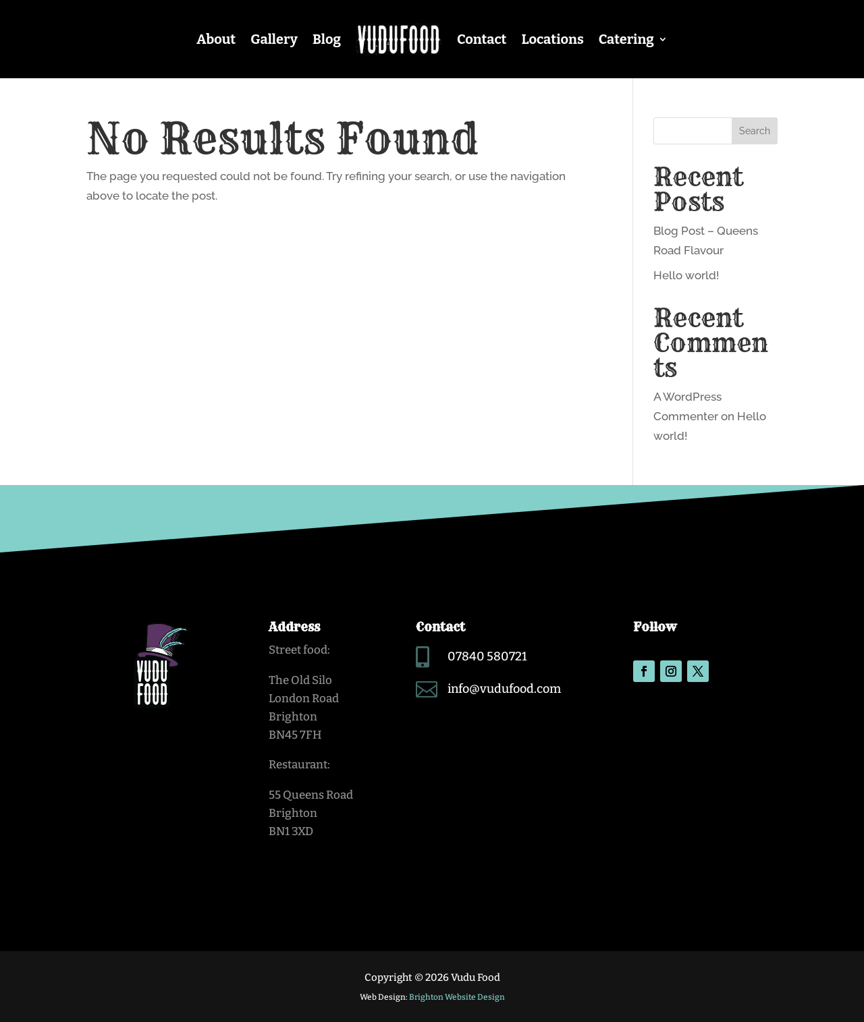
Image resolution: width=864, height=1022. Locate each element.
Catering (626, 39)
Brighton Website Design (457, 997)
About (216, 39)
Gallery (274, 39)
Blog (327, 39)
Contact (482, 39)
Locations (552, 39)
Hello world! (686, 275)
